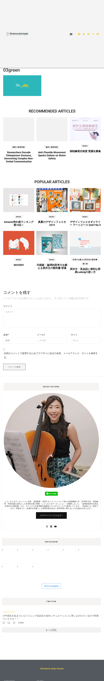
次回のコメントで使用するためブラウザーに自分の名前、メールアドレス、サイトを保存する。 (51, 355)
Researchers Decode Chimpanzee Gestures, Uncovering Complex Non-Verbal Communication (19, 157)
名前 (6, 334)
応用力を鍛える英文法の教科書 (85, 260)
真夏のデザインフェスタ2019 (52, 223)
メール (41, 334)
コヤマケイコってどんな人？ (51, 515)
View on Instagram (51, 586)
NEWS (85, 146)
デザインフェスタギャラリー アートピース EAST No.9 (85, 223)
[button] (71, 34)
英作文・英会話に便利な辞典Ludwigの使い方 (85, 270)
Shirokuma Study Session (52, 668)
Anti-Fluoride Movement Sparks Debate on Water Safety (52, 155)
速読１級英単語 (18, 147)
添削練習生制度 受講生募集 (85, 151)
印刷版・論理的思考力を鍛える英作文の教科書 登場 (52, 266)
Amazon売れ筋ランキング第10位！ (19, 223)
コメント (7, 306)
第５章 (85, 264)
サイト (74, 334)
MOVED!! (19, 264)
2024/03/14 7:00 (9, 612)
